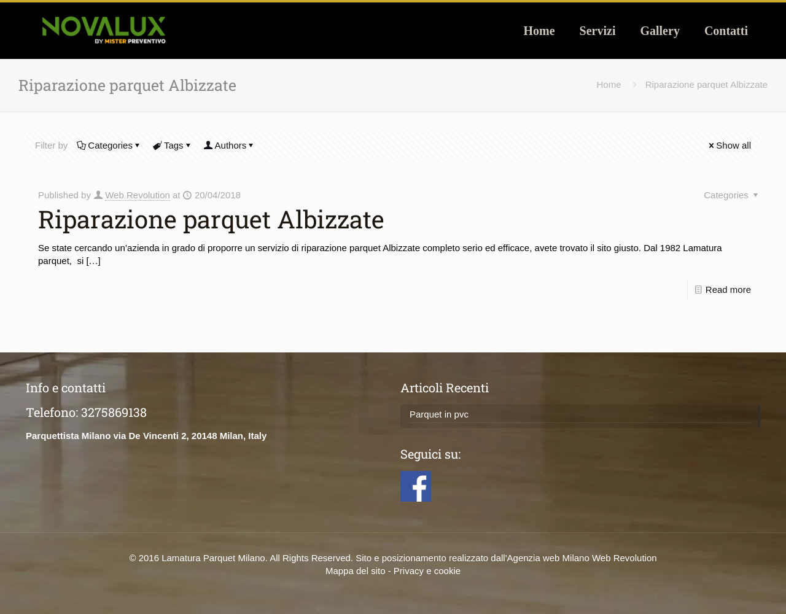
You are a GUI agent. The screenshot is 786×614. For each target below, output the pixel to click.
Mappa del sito (355, 570)
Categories (109, 145)
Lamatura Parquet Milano (213, 558)
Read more (728, 289)
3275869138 (114, 412)
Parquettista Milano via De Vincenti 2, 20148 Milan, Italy (146, 435)
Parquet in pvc (439, 414)
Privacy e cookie (427, 570)
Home (609, 84)
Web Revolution (137, 195)
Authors (230, 145)
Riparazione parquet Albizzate (706, 84)
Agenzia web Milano (548, 558)
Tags (173, 145)
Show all (729, 145)
